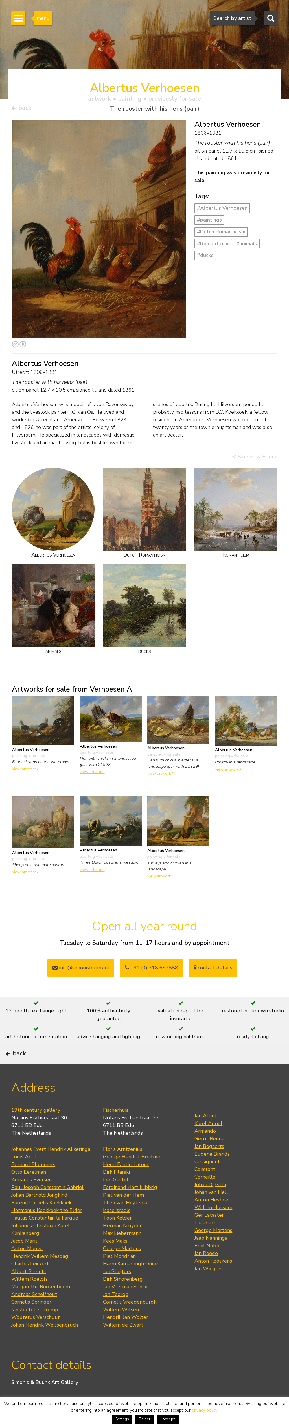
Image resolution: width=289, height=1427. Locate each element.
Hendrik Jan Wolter (125, 1332)
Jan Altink (205, 1131)
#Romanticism (213, 245)
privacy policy (204, 1410)
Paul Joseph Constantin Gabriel (47, 1202)
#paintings (209, 221)
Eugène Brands (212, 1169)
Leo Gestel (115, 1195)
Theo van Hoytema (125, 1218)
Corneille (204, 1192)
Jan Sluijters (117, 1287)
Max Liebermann (122, 1248)
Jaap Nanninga (210, 1253)
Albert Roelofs (28, 1287)
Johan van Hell (211, 1207)
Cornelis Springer (31, 1317)
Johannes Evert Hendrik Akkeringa (50, 1164)
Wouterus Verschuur (35, 1332)
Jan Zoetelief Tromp (34, 1325)
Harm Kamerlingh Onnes (131, 1279)
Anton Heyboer (212, 1215)
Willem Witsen (121, 1325)
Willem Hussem (213, 1223)
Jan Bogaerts (209, 1161)
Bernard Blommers (33, 1180)
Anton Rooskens (213, 1276)
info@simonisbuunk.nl (80, 969)
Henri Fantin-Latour (126, 1180)
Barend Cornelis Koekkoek (41, 1218)
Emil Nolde (207, 1261)
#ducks (205, 257)
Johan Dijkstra (210, 1200)
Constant (204, 1184)
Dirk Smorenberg (123, 1294)
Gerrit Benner (210, 1154)
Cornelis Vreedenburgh (130, 1317)
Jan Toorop (115, 1309)
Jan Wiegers (208, 1284)
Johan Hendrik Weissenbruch (44, 1340)
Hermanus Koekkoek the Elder (46, 1225)
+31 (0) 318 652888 (151, 969)
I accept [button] (168, 1419)
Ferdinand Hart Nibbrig (130, 1202)
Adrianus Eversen (31, 1195)
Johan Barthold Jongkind (39, 1210)
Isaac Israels (116, 1225)
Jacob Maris (24, 1256)
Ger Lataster (209, 1230)
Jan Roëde (206, 1268)
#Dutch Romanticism (221, 233)
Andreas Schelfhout (34, 1309)
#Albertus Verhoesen (222, 210)
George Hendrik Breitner (132, 1172)
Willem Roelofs (29, 1294)
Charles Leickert (30, 1279)
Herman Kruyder (122, 1241)
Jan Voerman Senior (125, 1302)
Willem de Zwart (123, 1340)
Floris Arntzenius (122, 1164)
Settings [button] (122, 1419)
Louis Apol (23, 1172)
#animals (246, 245)
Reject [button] (144, 1419)
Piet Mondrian (119, 1271)
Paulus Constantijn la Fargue (44, 1233)
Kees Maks (115, 1256)
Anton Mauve (27, 1264)
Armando (205, 1146)
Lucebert (205, 1238)
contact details (213, 969)
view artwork (25, 771)
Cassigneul (207, 1177)
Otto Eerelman (28, 1187)
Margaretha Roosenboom (40, 1302)
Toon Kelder (117, 1233)
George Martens (122, 1264)
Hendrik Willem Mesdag (39, 1271)
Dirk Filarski (116, 1187)
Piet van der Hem (123, 1210)
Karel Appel (208, 1139)
